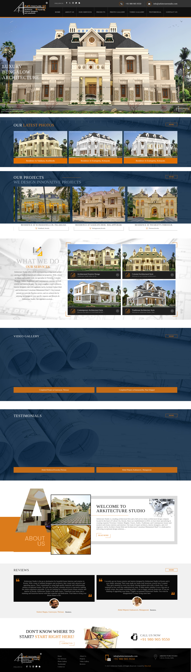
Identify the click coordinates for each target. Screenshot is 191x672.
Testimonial (155, 12)
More (171, 124)
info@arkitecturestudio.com (165, 4)
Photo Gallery (117, 12)
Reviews (82, 664)
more (171, 570)
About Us (69, 12)
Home (57, 12)
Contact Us (171, 12)
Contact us (61, 667)
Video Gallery (137, 12)
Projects (101, 12)
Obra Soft (147, 666)
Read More (103, 535)
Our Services (85, 12)
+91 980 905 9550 (133, 4)
